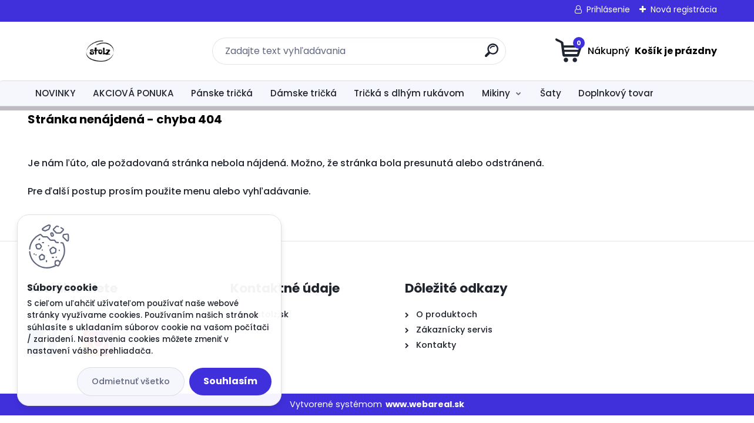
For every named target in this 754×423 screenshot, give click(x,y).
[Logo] (100, 51)
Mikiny (496, 93)
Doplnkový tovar (616, 93)
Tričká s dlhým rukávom (409, 93)
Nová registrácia (684, 9)
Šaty (550, 93)
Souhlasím (230, 381)
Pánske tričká (222, 93)
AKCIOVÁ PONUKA (133, 93)
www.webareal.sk (425, 404)
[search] (491, 54)
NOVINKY (55, 93)
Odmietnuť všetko (131, 381)
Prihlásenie (608, 9)
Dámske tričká (303, 93)
